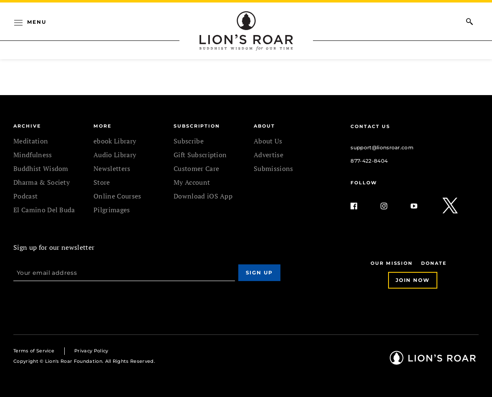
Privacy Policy (91, 351)
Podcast (25, 196)
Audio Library (114, 154)
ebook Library (114, 141)
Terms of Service (33, 351)
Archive (26, 126)
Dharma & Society (41, 182)
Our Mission (392, 263)
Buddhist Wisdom (40, 168)
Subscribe (189, 141)
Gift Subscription (200, 154)
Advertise (268, 154)
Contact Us (370, 126)
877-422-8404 (369, 161)
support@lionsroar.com (382, 147)
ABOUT (264, 126)
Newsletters (112, 168)
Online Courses (117, 196)
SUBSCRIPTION (197, 126)
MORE (102, 126)
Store (101, 182)
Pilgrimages (111, 209)
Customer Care (196, 168)
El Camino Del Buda (44, 209)
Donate (434, 263)
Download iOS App (203, 196)
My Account (192, 182)
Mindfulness (32, 154)
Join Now (413, 280)
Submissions (273, 168)
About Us (268, 141)
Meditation (30, 141)
